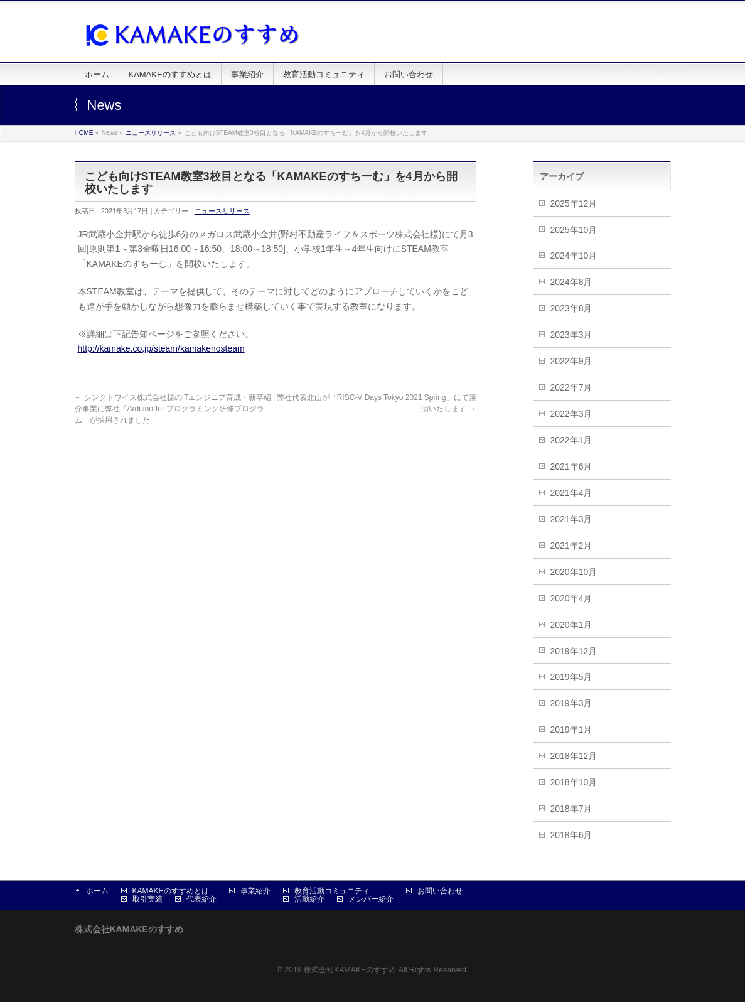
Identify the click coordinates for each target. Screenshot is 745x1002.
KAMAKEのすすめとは (170, 890)
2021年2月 (571, 546)
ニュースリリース (151, 132)
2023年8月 (571, 308)
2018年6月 (571, 835)
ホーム (97, 890)
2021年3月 (571, 519)
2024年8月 (571, 282)
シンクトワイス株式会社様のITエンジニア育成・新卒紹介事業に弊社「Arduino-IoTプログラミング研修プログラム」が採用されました (173, 408)
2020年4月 (571, 598)
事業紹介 (255, 890)
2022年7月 (571, 387)
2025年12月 (574, 203)
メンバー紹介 (371, 899)
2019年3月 (571, 703)
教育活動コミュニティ (332, 890)
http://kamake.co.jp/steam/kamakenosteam (161, 348)
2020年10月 (574, 572)
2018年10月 (574, 782)
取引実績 (147, 899)
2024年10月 (574, 256)
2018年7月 (571, 809)
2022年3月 (571, 414)
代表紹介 (201, 899)
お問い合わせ (440, 890)
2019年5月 (571, 677)
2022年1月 (571, 440)
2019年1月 (571, 730)
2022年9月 (571, 361)
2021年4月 (571, 493)
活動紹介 (309, 899)
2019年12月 (574, 651)
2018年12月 (574, 756)
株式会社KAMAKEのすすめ (350, 970)
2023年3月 (571, 335)
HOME (84, 132)
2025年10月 (574, 230)
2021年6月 (571, 466)
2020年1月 (571, 625)
